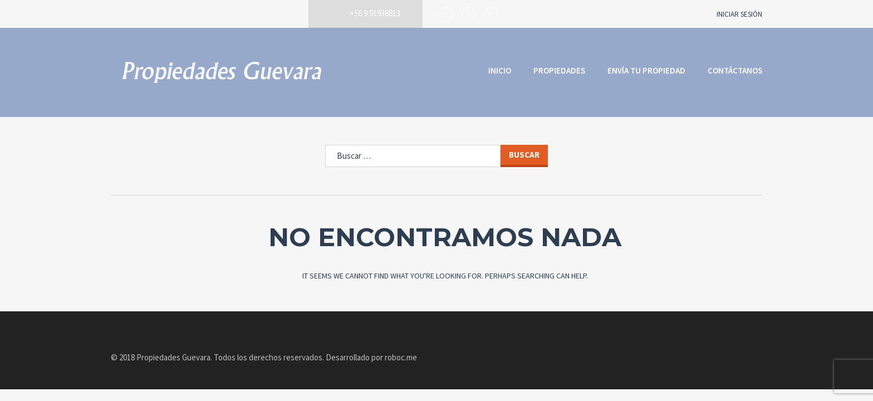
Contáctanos (735, 70)
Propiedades (559, 70)
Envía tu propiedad (646, 70)
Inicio (499, 70)
